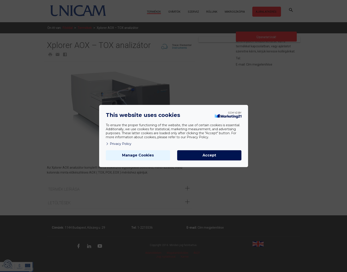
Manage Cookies (138, 155)
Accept (209, 155)
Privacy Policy (118, 144)
